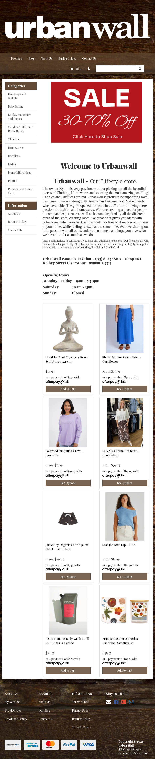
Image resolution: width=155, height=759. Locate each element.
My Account (12, 702)
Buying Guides (67, 58)
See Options (124, 389)
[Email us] (108, 701)
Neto (146, 753)
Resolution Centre (16, 719)
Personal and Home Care (20, 191)
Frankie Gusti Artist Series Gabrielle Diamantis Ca (120, 641)
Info (67, 381)
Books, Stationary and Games (19, 117)
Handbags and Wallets (17, 96)
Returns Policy (17, 222)
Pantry (12, 181)
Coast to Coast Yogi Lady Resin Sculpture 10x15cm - (67, 359)
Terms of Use (80, 702)
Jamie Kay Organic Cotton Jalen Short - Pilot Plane (67, 547)
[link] (116, 701)
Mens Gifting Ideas (19, 172)
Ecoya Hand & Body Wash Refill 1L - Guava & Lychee (67, 641)
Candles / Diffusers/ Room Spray (20, 129)
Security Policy (81, 727)
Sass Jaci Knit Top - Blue (118, 545)
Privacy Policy (81, 710)
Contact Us (89, 58)
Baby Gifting (15, 106)
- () (76, 69)
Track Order (13, 710)
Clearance (14, 139)
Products (17, 58)
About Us (46, 58)
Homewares (15, 148)
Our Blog (44, 710)
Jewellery (14, 156)
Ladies (12, 164)
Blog (32, 58)
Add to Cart (68, 389)
